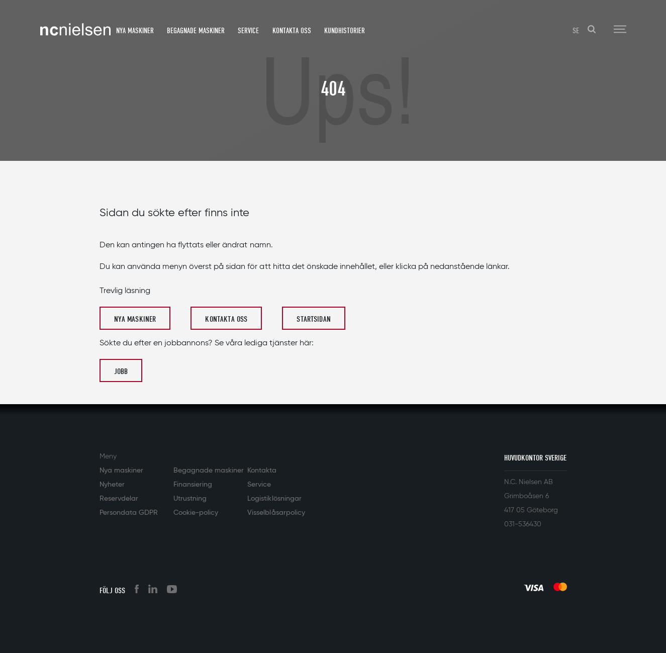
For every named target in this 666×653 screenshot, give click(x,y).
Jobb (121, 371)
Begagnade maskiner (196, 30)
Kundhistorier (344, 30)
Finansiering (192, 484)
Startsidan (314, 319)
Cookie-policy (195, 512)
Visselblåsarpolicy (276, 512)
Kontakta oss (291, 30)
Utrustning (190, 498)
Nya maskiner (135, 30)
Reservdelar (119, 498)
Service (248, 30)
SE (576, 30)
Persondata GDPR (129, 512)
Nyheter (112, 484)
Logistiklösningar (274, 498)
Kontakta (261, 470)
